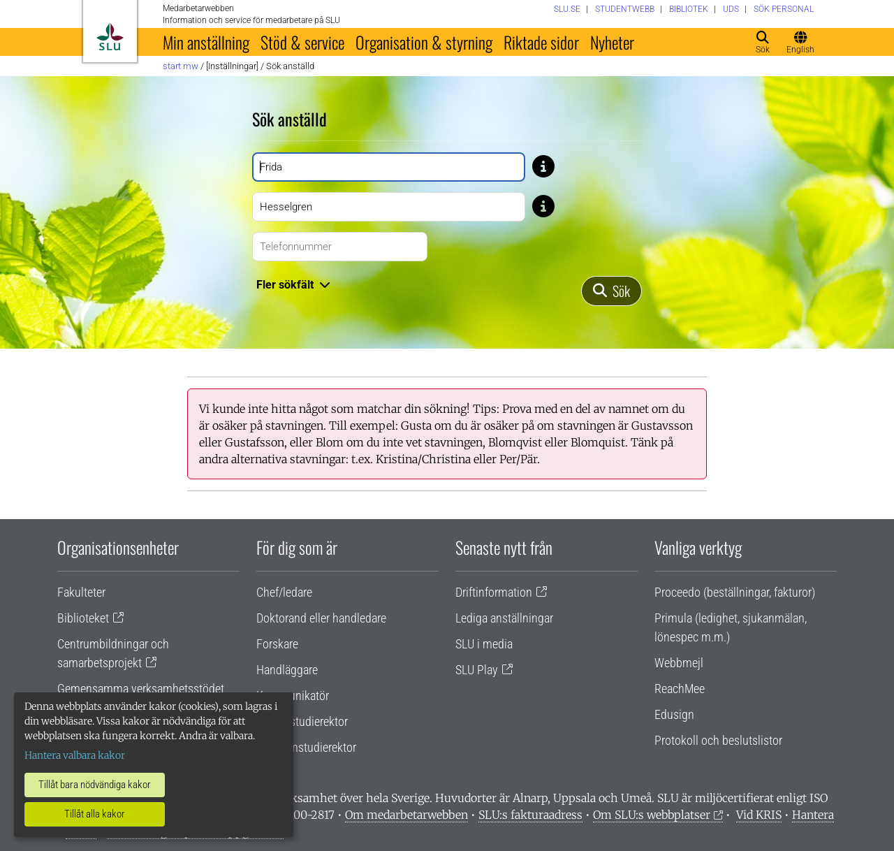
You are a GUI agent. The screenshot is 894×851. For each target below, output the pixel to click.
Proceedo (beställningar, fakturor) (734, 592)
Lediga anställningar (504, 618)
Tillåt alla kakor (94, 814)
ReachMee (679, 688)
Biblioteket (83, 618)
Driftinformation (493, 592)
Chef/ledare (284, 592)
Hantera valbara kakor (74, 755)
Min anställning (206, 41)
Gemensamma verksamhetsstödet (140, 688)
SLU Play (476, 669)
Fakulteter (81, 592)
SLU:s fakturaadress (530, 815)
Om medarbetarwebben (406, 815)
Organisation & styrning (424, 41)
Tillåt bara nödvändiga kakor (94, 784)
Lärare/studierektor (302, 721)
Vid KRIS (759, 815)
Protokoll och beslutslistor (718, 740)
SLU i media (484, 644)
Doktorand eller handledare (321, 618)
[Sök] (611, 291)
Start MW (180, 66)
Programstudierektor (306, 747)
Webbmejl (678, 662)
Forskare (277, 644)
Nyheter (612, 41)
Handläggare (287, 669)
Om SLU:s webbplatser (651, 815)
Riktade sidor (541, 41)
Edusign (674, 714)
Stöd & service (302, 41)
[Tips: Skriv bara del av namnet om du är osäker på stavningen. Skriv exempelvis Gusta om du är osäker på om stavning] (543, 165)
